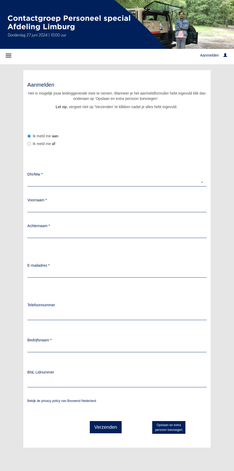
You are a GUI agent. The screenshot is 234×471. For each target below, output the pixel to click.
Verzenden (105, 427)
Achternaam (38, 226)
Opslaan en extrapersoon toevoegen (168, 427)
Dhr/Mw (35, 174)
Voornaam (37, 200)
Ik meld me (42, 136)
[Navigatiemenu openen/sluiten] (8, 55)
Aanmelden (209, 55)
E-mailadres (38, 265)
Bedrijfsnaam (39, 340)
